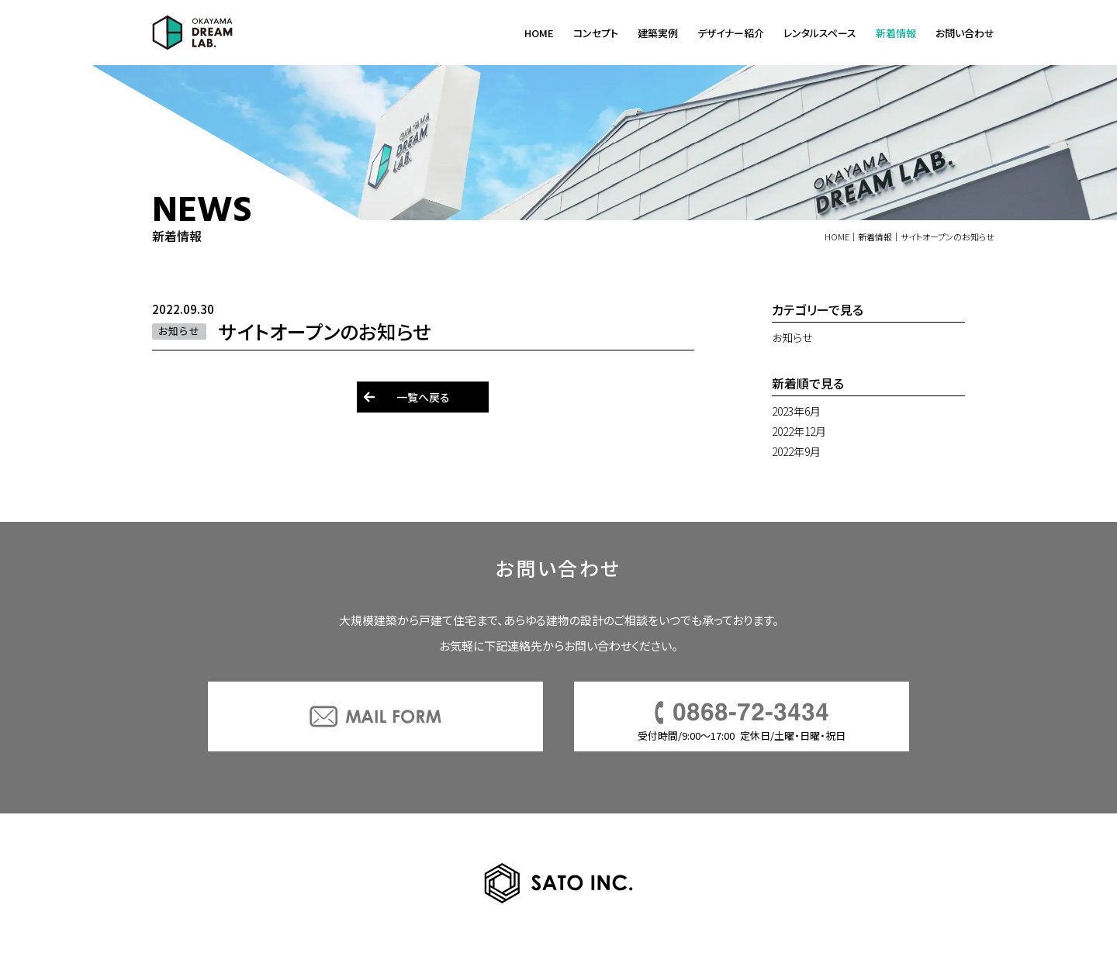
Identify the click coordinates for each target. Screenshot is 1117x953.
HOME (539, 33)
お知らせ (792, 337)
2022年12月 (799, 431)
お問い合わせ (964, 33)
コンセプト (595, 33)
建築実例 (658, 33)
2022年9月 (796, 451)
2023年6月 (796, 411)
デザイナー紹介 (730, 33)
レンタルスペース (819, 33)
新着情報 (896, 33)
